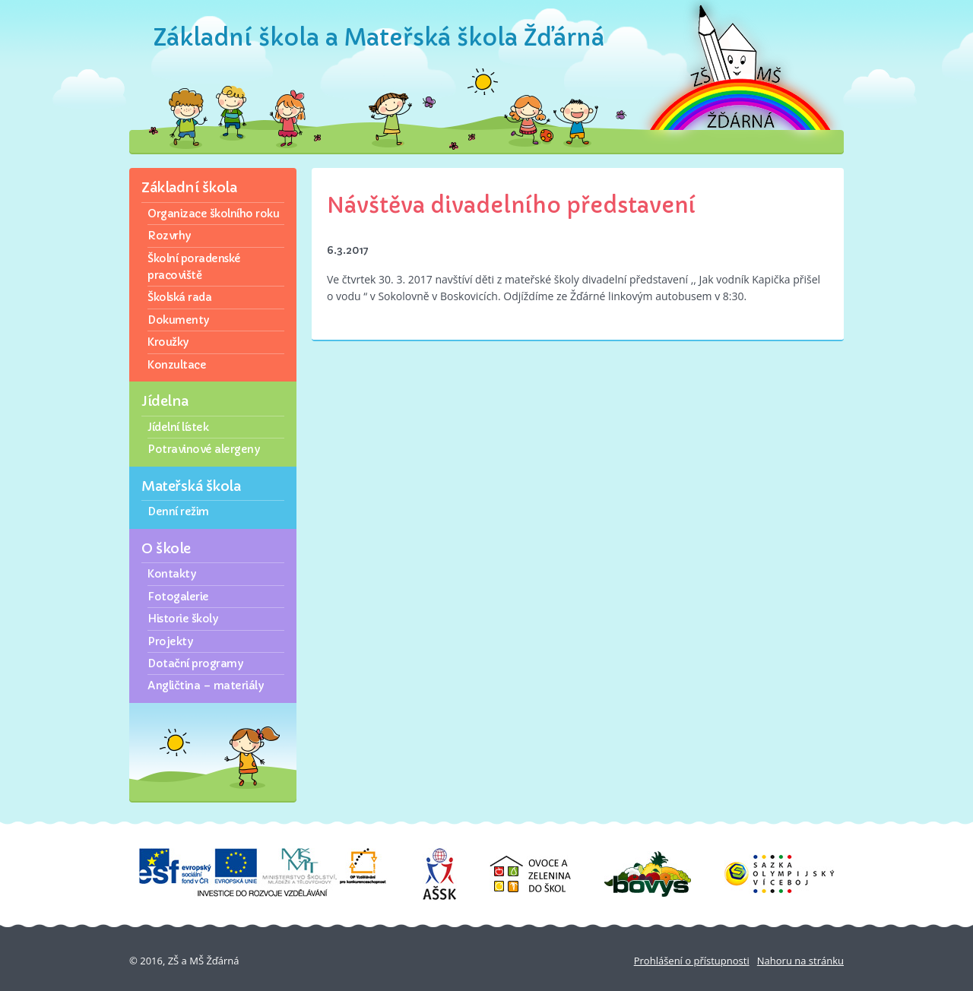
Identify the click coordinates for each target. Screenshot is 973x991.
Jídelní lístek (177, 427)
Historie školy (182, 618)
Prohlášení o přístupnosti (692, 960)
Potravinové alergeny (203, 449)
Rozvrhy (169, 235)
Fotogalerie (178, 596)
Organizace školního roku (213, 213)
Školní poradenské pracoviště (194, 267)
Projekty (169, 641)
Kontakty (171, 574)
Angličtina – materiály (205, 685)
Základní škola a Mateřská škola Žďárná (379, 38)
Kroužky (168, 342)
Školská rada (179, 297)
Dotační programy (194, 663)
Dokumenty (178, 320)
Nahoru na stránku (800, 960)
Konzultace (176, 365)
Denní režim (178, 511)
